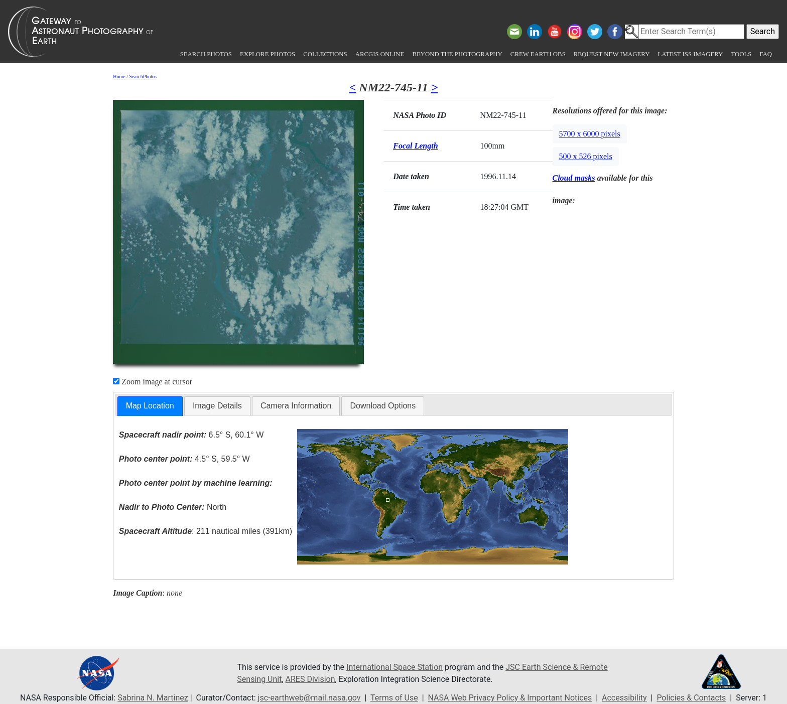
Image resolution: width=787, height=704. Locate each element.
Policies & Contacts (691, 697)
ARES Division (310, 679)
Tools (741, 54)
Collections (325, 54)
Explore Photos (267, 54)
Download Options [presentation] (383, 405)
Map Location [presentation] (150, 405)
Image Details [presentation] (217, 405)
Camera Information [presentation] (295, 405)
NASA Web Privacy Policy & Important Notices (510, 697)
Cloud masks (574, 178)
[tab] (150, 406)
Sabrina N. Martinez (152, 697)
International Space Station (394, 667)
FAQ (765, 54)
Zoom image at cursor (152, 381)
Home (119, 76)
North (172, 507)
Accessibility (624, 697)
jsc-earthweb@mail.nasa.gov (309, 697)
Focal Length (415, 146)
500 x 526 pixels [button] (585, 156)
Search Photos (206, 54)
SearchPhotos (143, 76)
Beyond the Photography (457, 54)
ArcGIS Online (380, 54)
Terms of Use (394, 697)
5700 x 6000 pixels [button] (589, 133)
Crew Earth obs (538, 54)
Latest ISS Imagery (690, 54)
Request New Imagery (612, 54)
